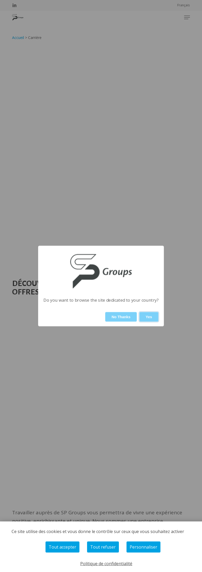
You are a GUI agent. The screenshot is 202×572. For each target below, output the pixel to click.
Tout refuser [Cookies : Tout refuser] (103, 547)
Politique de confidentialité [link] (106, 563)
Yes (149, 317)
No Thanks (121, 317)
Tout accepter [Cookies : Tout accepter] (62, 547)
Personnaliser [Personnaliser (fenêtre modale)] (143, 547)
